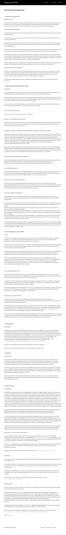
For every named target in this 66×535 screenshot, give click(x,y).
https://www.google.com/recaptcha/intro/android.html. (37, 511)
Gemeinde (46, 2)
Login (55, 527)
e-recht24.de (10, 515)
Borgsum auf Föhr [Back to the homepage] (11, 3)
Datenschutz (49, 527)
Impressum (43, 527)
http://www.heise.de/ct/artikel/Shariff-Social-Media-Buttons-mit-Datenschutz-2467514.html (24, 341)
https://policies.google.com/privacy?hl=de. (13, 478)
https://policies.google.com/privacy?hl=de (13, 511)
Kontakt (60, 2)
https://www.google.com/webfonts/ (42, 437)
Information (53, 2)
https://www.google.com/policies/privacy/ (45, 450)
